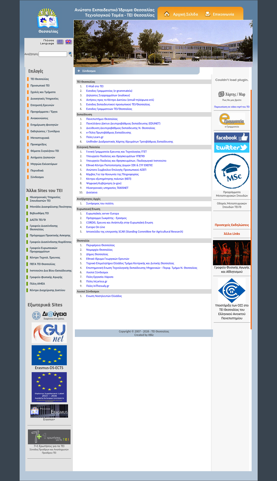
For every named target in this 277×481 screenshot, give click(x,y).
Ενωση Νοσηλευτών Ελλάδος (104, 296)
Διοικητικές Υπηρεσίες (45, 98)
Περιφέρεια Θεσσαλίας (100, 245)
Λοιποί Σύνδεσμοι (97, 272)
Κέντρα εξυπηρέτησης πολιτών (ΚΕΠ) (108, 179)
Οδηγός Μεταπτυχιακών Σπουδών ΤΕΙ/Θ (232, 205)
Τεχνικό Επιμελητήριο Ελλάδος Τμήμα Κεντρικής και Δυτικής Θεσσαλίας (130, 263)
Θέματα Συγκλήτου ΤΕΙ (45, 151)
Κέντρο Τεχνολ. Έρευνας (45, 257)
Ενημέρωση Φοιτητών (44, 124)
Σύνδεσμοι (37, 177)
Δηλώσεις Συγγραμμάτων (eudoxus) (108, 95)
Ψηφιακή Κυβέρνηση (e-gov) (104, 183)
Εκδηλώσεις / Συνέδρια (45, 131)
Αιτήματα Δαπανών (43, 157)
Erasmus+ (49, 418)
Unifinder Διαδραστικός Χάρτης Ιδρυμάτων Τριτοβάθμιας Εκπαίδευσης (129, 141)
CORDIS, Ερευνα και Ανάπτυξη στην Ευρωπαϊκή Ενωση (119, 222)
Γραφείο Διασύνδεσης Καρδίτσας (51, 242)
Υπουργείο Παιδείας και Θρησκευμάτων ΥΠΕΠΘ (115, 156)
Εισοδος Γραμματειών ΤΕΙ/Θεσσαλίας (109, 109)
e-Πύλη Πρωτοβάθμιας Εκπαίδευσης (108, 132)
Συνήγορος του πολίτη (100, 203)
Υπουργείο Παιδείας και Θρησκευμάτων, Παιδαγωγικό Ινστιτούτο (126, 160)
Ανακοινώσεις (39, 118)
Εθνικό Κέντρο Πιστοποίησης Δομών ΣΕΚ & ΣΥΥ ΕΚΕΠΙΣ (119, 165)
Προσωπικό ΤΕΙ (40, 85)
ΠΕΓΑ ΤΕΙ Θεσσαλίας (42, 264)
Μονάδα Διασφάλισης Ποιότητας (51, 206)
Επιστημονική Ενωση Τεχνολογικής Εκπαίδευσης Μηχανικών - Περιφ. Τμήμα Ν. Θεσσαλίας (141, 268)
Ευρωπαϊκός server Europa (102, 213)
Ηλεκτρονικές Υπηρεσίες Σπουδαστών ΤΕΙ (45, 198)
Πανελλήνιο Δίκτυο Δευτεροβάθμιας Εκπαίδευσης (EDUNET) (123, 123)
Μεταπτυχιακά (40, 138)
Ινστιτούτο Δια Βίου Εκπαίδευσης (51, 270)
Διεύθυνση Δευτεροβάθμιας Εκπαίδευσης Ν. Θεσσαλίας (120, 128)
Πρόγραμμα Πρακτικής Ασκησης (50, 235)
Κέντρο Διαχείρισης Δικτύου (47, 290)
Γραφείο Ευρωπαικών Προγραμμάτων (43, 249)
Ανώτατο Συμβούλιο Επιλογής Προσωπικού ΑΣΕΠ (116, 169)
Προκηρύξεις (39, 144)
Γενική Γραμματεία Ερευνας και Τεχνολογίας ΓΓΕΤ (116, 151)
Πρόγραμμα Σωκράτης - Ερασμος (106, 218)
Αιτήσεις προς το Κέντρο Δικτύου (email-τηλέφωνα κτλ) (120, 100)
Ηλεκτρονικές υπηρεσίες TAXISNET (107, 188)
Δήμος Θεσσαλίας (97, 254)
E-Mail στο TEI (94, 86)
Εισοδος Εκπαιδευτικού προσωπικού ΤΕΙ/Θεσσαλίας (118, 104)
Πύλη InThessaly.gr (97, 286)
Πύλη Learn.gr (95, 137)
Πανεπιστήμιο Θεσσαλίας (102, 119)
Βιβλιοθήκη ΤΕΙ (39, 213)
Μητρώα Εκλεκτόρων (44, 164)
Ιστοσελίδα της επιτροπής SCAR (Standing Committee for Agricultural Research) (134, 231)
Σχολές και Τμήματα (43, 92)
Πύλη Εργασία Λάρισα (100, 277)
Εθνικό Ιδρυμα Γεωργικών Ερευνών (107, 258)
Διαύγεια (91, 192)
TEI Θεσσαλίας (40, 79)
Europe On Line (95, 227)
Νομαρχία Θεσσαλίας (99, 249)
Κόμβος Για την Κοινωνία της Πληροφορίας (112, 174)
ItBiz (150, 335)
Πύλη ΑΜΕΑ (37, 283)
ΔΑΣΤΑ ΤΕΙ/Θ (38, 220)
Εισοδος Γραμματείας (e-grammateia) (109, 91)
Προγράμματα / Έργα (44, 111)
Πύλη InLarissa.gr (96, 281)
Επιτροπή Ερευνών (42, 105)
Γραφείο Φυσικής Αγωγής (46, 277)
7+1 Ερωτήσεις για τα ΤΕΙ (49, 448)
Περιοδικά (37, 170)
